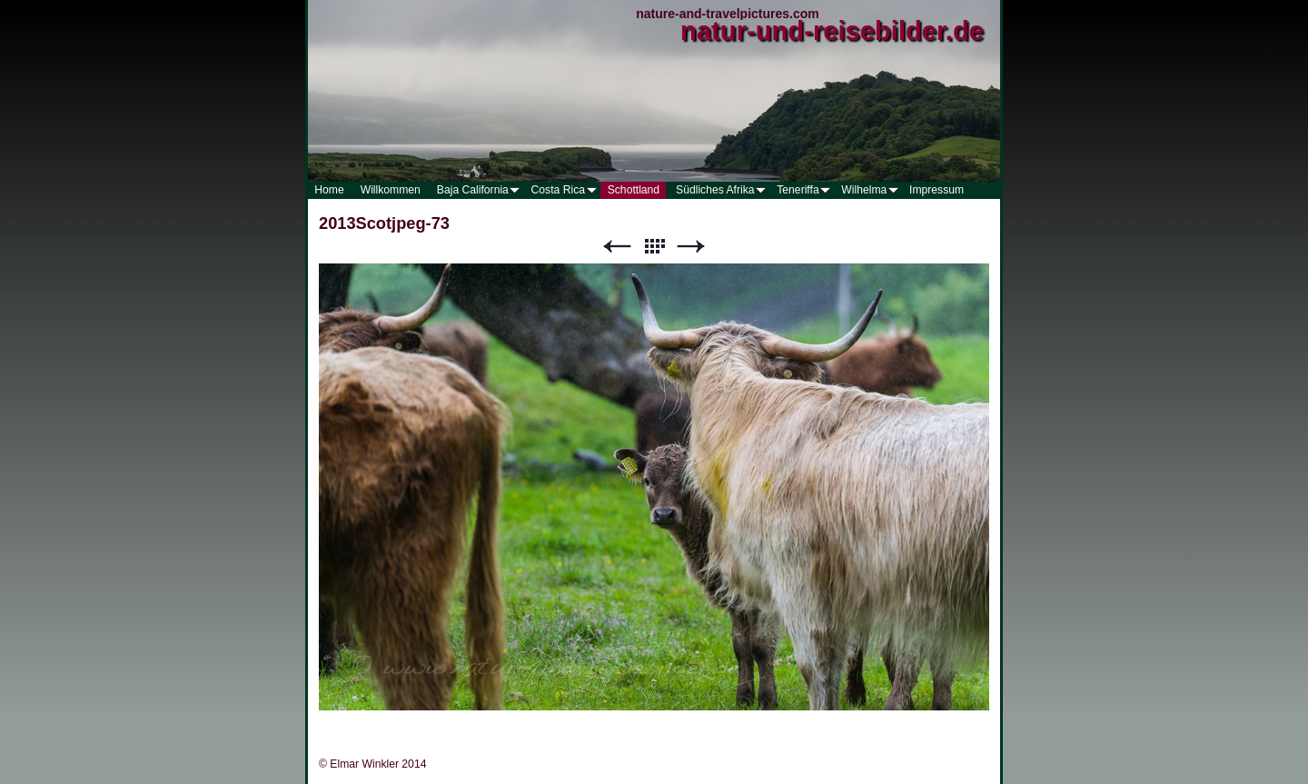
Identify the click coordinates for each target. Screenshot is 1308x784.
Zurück (616, 246)
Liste (654, 246)
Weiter (691, 246)
